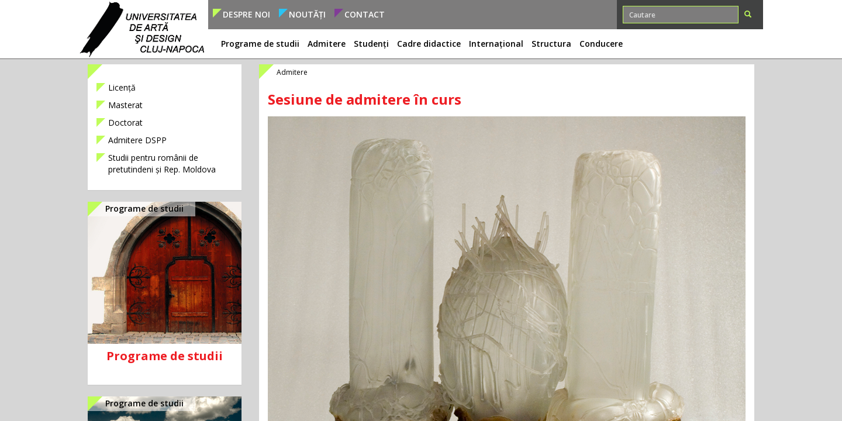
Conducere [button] (601, 43)
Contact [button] (364, 14)
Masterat (125, 105)
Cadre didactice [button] (429, 43)
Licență (122, 87)
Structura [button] (551, 43)
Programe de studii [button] (260, 43)
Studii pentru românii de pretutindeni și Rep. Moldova (162, 163)
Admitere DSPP (137, 140)
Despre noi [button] (246, 14)
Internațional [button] (496, 43)
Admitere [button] (327, 43)
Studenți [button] (371, 43)
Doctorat (125, 122)
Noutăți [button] (307, 14)
